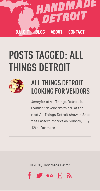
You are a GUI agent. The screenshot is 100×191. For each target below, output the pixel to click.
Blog (40, 32)
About (56, 32)
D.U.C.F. (22, 32)
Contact (76, 32)
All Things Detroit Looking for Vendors (60, 87)
